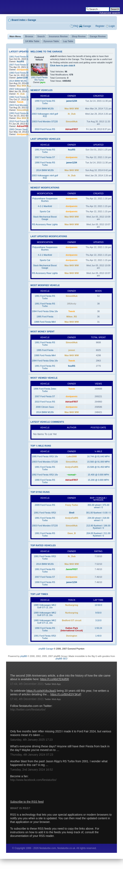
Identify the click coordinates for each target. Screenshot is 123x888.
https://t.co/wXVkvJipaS (41, 690)
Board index (19, 20)
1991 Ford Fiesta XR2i (45, 512)
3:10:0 (98, 620)
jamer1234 (22, 77)
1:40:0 (98, 636)
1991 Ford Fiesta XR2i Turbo (45, 557)
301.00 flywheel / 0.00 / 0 (98, 512)
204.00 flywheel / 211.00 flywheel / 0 (98, 534)
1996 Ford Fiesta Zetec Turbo (23, 97)
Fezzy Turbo (71, 505)
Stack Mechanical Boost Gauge (45, 217)
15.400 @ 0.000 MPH (98, 474)
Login (112, 26)
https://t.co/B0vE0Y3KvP (65, 694)
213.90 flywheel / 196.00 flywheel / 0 (98, 526)
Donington (71, 636)
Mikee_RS (71, 316)
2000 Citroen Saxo (18, 129)
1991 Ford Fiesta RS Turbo (22, 56)
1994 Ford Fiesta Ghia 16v (45, 311)
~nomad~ (71, 474)
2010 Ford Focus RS (19, 121)
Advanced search (109, 12)
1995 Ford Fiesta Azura (20, 113)
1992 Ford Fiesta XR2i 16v (45, 474)
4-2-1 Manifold (45, 206)
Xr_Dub (21, 94)
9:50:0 (98, 612)
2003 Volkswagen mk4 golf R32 (24, 89)
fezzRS (20, 61)
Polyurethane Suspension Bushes (45, 199)
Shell (71, 512)
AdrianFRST (23, 126)
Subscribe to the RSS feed (27, 801)
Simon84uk (23, 110)
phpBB (23, 656)
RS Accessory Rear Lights (45, 224)
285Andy (71, 303)
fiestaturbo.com (61, 7)
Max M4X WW (24, 85)
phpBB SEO (61, 658)
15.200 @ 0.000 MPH (98, 480)
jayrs (42, 82)
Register (100, 26)
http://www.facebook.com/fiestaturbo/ (33, 779)
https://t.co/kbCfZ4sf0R (54, 679)
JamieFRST (72, 569)
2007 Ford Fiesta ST (19, 64)
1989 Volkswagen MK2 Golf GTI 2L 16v (45, 606)
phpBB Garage (46, 648)
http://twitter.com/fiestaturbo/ (28, 709)
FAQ (75, 26)
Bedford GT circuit (71, 620)
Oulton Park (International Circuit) (72, 629)
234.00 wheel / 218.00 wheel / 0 (98, 519)
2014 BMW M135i (18, 81)
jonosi (71, 350)
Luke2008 (72, 456)
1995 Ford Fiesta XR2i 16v (45, 456)
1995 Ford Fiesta (44, 316)
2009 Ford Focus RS (45, 505)
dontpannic (23, 69)
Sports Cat (45, 211)
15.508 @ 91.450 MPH (98, 467)
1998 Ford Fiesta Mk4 (45, 322)
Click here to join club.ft (62, 65)
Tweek (20, 102)
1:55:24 (98, 628)
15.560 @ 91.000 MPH (98, 461)
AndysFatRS (71, 467)
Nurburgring (71, 605)
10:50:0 (98, 605)
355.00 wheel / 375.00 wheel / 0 (98, 506)
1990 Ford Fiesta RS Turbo (22, 73)
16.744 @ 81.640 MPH (98, 456)
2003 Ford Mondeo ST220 (22, 105)
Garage (32, 20)
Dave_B (72, 533)
